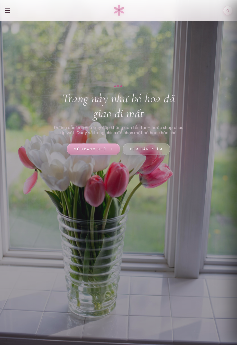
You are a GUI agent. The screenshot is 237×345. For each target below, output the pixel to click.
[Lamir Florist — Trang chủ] (119, 10)
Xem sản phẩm (146, 149)
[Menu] (10, 10)
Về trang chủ (93, 149)
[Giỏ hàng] (227, 10)
